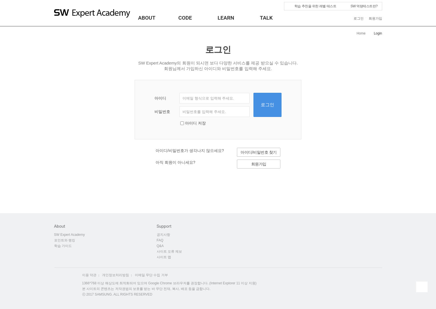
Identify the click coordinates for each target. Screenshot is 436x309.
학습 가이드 (63, 246)
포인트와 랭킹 (64, 240)
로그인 (359, 18)
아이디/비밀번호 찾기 (258, 152)
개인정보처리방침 (115, 275)
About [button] (147, 18)
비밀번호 (162, 111)
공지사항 (165, 235)
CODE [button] (185, 18)
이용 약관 (89, 275)
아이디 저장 (195, 123)
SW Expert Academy (69, 235)
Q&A (160, 246)
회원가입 (375, 18)
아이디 (160, 98)
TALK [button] (266, 18)
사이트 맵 (164, 257)
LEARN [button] (226, 18)
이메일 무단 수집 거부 (151, 275)
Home (361, 33)
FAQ (160, 240)
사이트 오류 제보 (169, 251)
